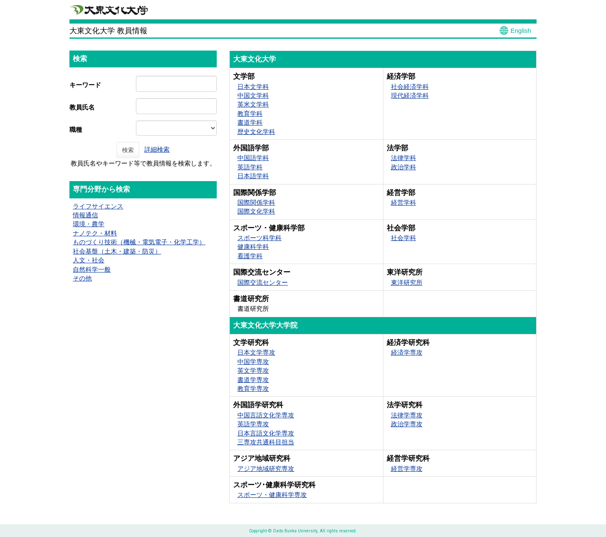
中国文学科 (253, 95)
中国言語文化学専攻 (265, 415)
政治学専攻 (407, 423)
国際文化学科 (256, 211)
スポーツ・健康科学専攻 (272, 494)
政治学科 (403, 167)
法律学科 (403, 157)
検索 (128, 150)
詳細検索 (157, 149)
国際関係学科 (256, 202)
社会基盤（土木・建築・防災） (117, 251)
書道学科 (250, 122)
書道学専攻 (253, 379)
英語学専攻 (253, 423)
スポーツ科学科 (259, 237)
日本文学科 (253, 86)
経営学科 (403, 202)
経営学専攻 (407, 468)
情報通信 (85, 215)
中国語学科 (253, 157)
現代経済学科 (410, 95)
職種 (75, 129)
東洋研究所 (407, 282)
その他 (82, 278)
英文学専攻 (253, 370)
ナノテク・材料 (95, 233)
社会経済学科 (410, 86)
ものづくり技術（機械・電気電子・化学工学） (139, 242)
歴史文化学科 (256, 131)
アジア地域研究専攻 (265, 468)
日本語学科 (253, 175)
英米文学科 (253, 104)
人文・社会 (88, 260)
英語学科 (250, 167)
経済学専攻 (407, 352)
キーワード (85, 84)
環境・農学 (88, 223)
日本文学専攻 (256, 352)
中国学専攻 (253, 361)
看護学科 (250, 255)
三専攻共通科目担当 (265, 442)
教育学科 (250, 113)
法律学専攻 (407, 415)
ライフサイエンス (98, 206)
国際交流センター (262, 282)
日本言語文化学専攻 (265, 433)
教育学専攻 (253, 388)
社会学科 (403, 237)
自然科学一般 (92, 269)
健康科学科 (253, 246)
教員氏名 (82, 107)
